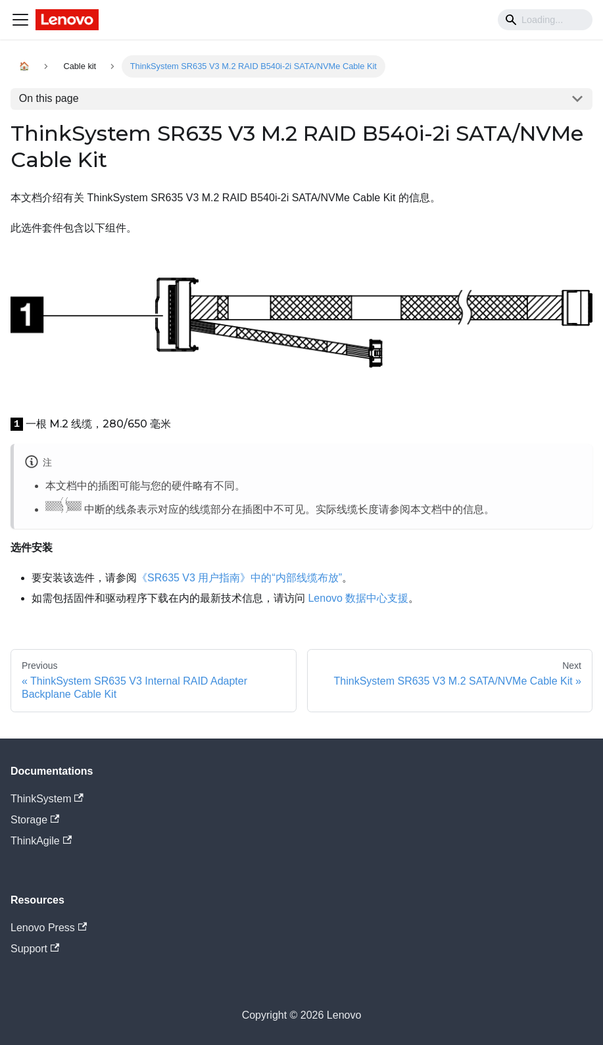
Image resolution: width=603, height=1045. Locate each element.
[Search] (545, 19)
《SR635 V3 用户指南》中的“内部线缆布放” (239, 577)
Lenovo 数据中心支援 (358, 598)
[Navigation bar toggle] (20, 20)
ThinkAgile (41, 840)
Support (35, 948)
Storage (35, 819)
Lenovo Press (49, 927)
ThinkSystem (47, 798)
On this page (49, 98)
